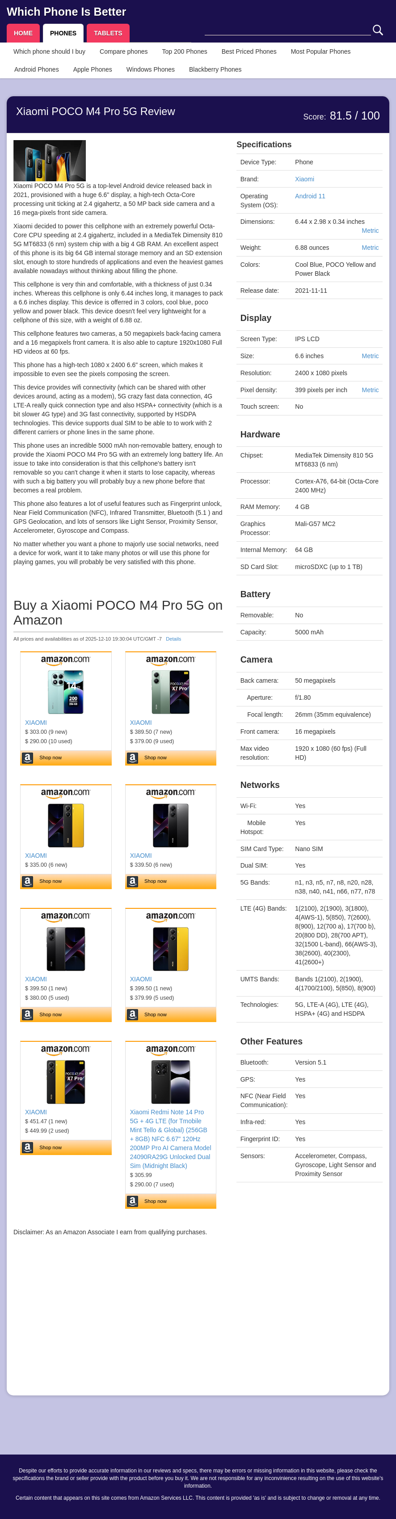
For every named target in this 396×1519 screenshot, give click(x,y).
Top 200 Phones (184, 51)
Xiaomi (304, 179)
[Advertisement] (118, 1326)
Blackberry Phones (215, 69)
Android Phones (36, 69)
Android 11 (310, 196)
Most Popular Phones (321, 51)
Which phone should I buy (49, 51)
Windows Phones (150, 69)
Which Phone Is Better (66, 11)
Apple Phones (92, 69)
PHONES (63, 33)
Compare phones (123, 51)
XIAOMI (36, 722)
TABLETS (108, 33)
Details (173, 639)
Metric (370, 230)
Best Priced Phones (249, 51)
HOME (23, 33)
